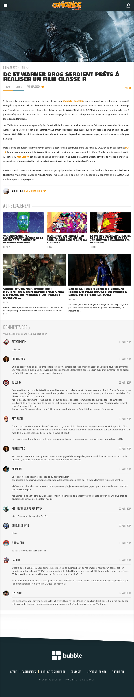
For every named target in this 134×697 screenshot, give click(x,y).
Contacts (76, 676)
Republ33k (13, 191)
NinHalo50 (18, 547)
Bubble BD (118, 676)
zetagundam (19, 345)
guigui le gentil (20, 529)
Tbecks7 (16, 386)
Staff (13, 676)
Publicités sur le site (53, 676)
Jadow (16, 564)
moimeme (17, 473)
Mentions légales (97, 676)
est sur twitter (35, 191)
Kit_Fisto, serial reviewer (27, 512)
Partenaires (29, 676)
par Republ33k (34, 87)
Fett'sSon (17, 422)
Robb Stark (18, 363)
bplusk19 (17, 597)
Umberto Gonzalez (73, 101)
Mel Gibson (22, 156)
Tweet (127, 87)
